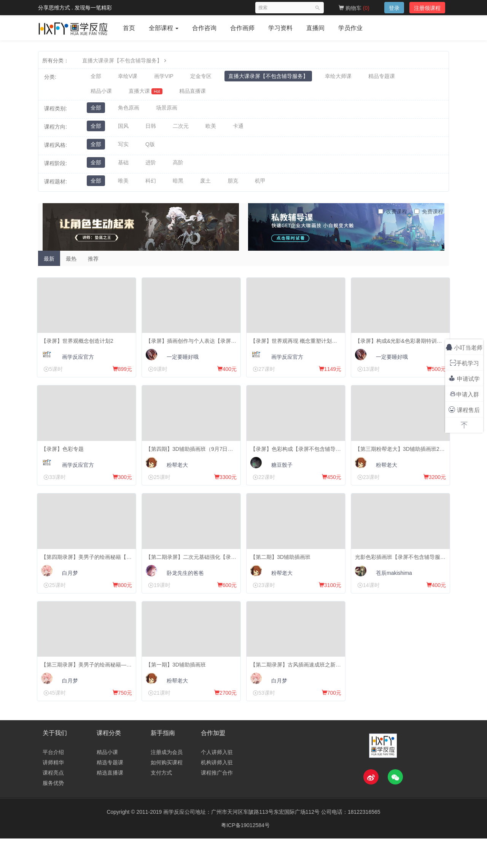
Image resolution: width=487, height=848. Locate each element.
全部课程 (163, 28)
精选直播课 (110, 782)
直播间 (315, 28)
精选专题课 (110, 772)
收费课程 (392, 214)
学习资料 (280, 28)
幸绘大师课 (338, 77)
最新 (49, 261)
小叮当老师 (464, 347)
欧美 (210, 129)
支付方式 (161, 782)
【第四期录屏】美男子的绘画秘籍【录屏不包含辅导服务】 (112, 561)
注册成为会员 (167, 762)
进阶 (150, 166)
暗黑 (178, 184)
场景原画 (166, 111)
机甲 (260, 184)
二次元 (181, 129)
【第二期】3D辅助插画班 (282, 561)
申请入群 (464, 394)
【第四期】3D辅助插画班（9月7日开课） (196, 451)
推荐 (93, 261)
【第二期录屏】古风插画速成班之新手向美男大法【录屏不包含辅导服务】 (340, 670)
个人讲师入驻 (217, 762)
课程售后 (464, 409)
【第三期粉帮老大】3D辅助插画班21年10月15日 (414, 451)
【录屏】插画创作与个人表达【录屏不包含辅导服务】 (211, 342)
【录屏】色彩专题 (64, 451)
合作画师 (242, 28)
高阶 (178, 166)
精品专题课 (381, 77)
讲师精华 (53, 772)
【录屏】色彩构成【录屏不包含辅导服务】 (302, 451)
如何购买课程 (167, 772)
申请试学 (464, 378)
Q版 (150, 148)
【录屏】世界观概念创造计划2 (79, 342)
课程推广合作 (217, 782)
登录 (394, 8)
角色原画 (128, 111)
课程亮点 (53, 782)
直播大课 (145, 93)
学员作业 (350, 28)
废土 (205, 184)
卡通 (238, 129)
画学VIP (163, 77)
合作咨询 (204, 28)
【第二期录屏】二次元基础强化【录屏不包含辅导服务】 (214, 561)
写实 (123, 148)
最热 (71, 261)
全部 (96, 77)
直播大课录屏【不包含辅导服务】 (125, 60)
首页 (129, 28)
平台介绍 (53, 762)
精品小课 (101, 93)
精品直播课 (192, 93)
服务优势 (53, 792)
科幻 (150, 184)
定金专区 (201, 77)
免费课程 (428, 214)
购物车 (354, 8)
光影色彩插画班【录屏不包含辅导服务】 (405, 561)
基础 (123, 166)
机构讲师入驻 (217, 772)
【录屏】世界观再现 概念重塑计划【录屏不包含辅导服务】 (322, 342)
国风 (123, 129)
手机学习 (464, 363)
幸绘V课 (127, 77)
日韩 (150, 129)
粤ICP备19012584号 (245, 835)
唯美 (123, 184)
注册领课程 (427, 8)
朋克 (233, 184)
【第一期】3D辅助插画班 (178, 670)
